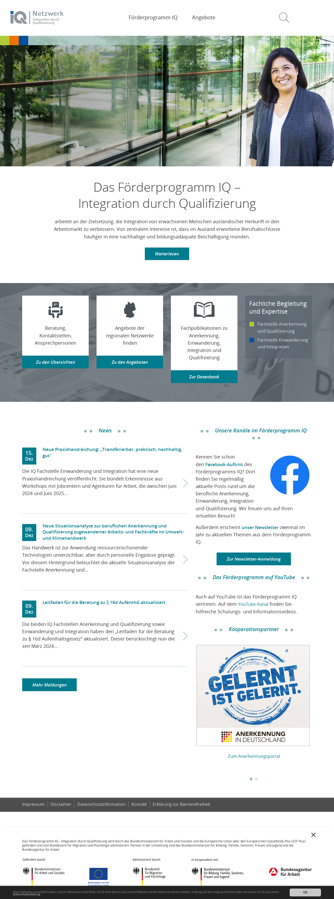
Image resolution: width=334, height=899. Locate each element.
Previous (191, 701)
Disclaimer (61, 806)
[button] (286, 18)
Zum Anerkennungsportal (254, 757)
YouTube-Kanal (254, 605)
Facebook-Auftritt (225, 465)
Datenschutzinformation (102, 806)
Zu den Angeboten (130, 363)
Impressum (33, 806)
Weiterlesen (167, 254)
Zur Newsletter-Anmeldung (254, 560)
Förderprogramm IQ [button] (153, 17)
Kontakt (139, 806)
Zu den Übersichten (55, 363)
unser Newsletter (261, 528)
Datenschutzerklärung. (71, 894)
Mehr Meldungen (51, 686)
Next (315, 701)
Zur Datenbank (204, 377)
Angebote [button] (203, 17)
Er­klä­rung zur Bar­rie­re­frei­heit (182, 806)
